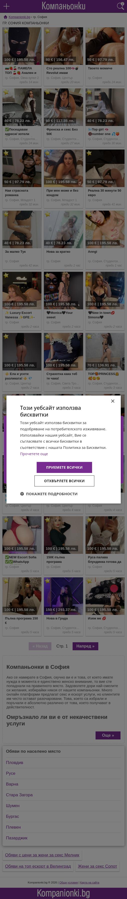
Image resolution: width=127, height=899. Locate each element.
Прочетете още (34, 453)
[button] (49, 493)
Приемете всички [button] (64, 467)
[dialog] (63, 450)
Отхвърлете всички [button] (64, 480)
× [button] (113, 401)
